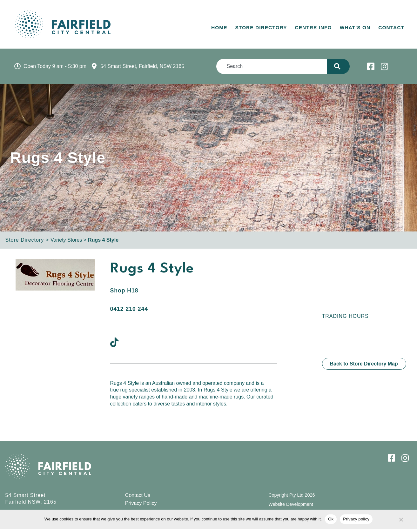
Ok (330, 519)
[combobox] (271, 66)
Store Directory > (27, 240)
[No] (400, 518)
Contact (391, 27)
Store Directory (261, 27)
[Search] (338, 66)
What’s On (355, 27)
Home (219, 27)
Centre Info (313, 27)
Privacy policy (356, 519)
